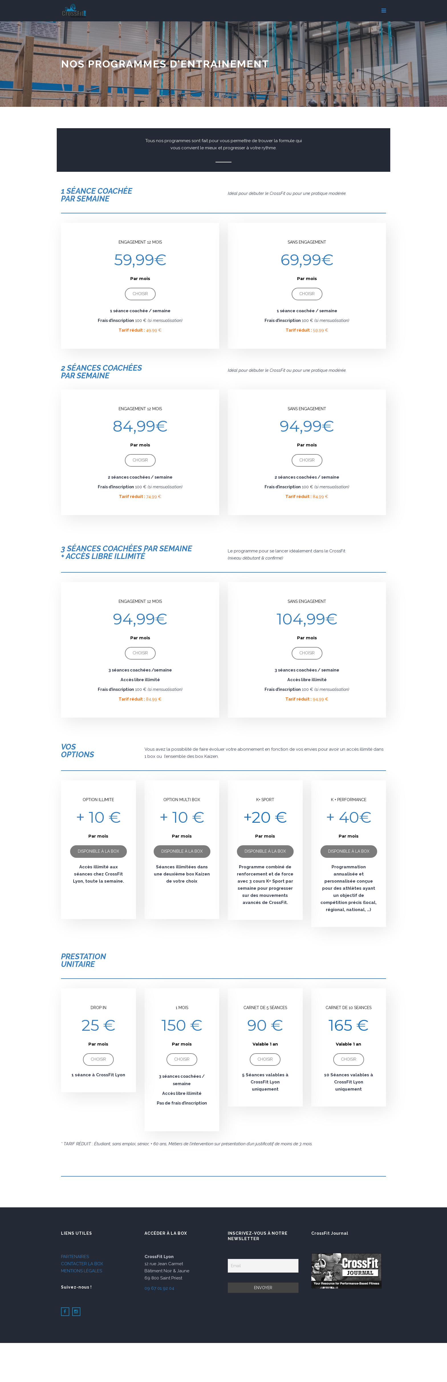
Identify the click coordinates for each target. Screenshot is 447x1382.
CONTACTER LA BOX (82, 1263)
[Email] (263, 1266)
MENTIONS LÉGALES (81, 1270)
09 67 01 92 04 (159, 1288)
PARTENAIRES (75, 1256)
